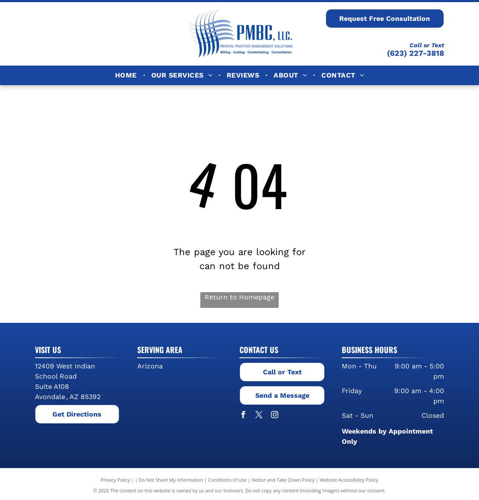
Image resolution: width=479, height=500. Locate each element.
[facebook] (242, 415)
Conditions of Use (227, 480)
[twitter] (258, 415)
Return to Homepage (239, 297)
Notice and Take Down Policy (283, 480)
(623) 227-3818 (415, 53)
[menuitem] (127, 75)
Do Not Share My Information (171, 480)
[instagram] (274, 415)
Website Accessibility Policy (349, 480)
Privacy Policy (115, 480)
